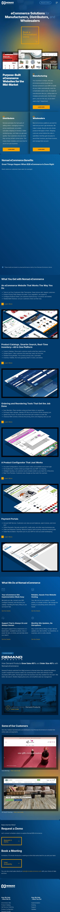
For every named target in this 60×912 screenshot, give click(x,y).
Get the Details (6, 611)
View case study (15, 771)
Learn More (41, 107)
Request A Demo (45, 2)
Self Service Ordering (7, 907)
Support (33, 907)
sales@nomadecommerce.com (32, 872)
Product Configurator (7, 909)
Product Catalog (5, 905)
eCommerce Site (6, 903)
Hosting (33, 905)
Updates (33, 909)
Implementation (35, 903)
